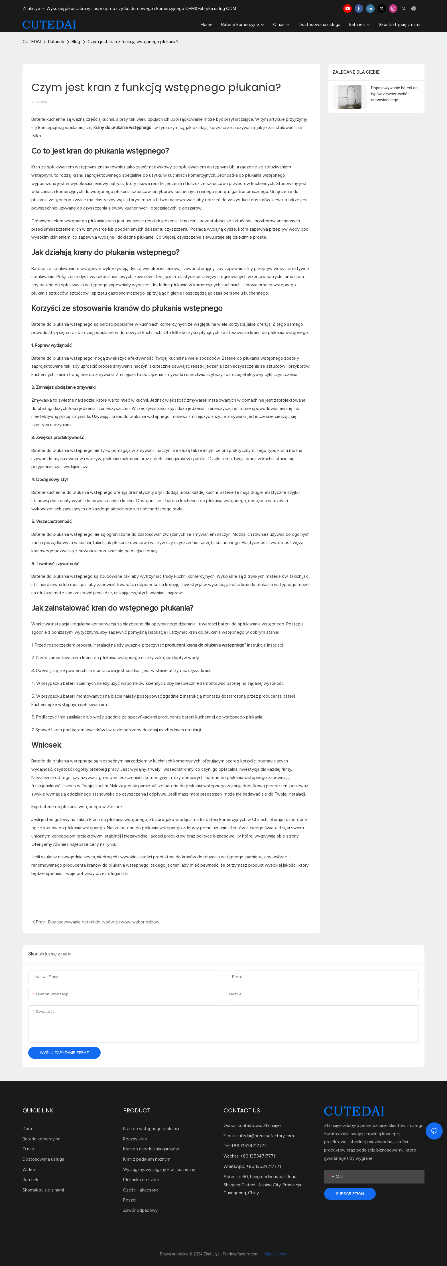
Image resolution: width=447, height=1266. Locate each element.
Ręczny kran (135, 1139)
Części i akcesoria (141, 1190)
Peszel (129, 1200)
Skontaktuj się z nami (43, 1190)
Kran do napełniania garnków (151, 1149)
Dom (27, 1128)
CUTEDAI (32, 41)
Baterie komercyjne (41, 1139)
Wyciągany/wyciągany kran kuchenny (159, 1169)
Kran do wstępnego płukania (151, 1128)
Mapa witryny (275, 1254)
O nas (28, 1149)
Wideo (29, 1169)
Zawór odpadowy (140, 1210)
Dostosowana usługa (43, 1159)
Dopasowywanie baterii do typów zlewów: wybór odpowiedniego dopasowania (394, 94)
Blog (76, 41)
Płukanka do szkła (141, 1180)
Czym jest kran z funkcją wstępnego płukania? (133, 41)
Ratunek (56, 41)
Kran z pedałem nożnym (146, 1159)
